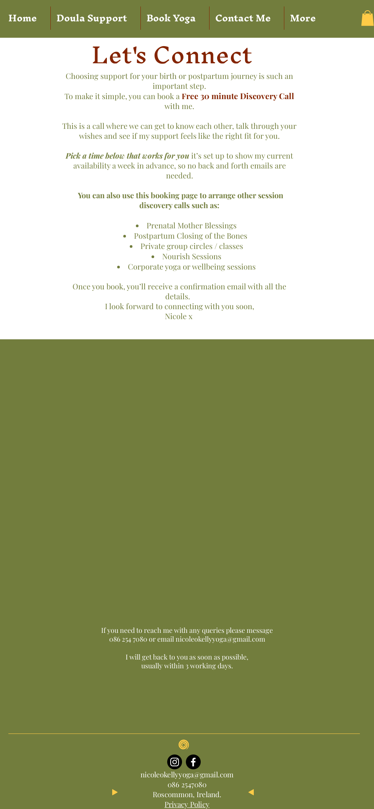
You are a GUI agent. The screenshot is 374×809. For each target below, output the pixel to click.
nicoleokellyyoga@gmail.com (220, 639)
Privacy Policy (187, 804)
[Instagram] (174, 761)
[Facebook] (193, 761)
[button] (367, 18)
